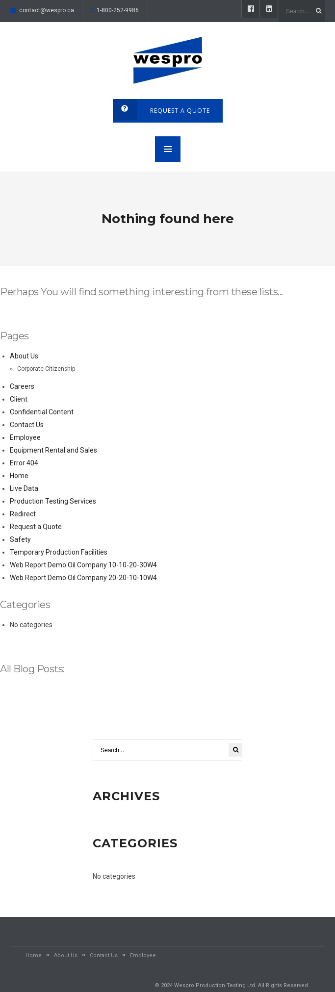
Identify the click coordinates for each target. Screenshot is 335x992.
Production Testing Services (53, 501)
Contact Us (27, 425)
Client (18, 399)
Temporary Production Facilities (58, 552)
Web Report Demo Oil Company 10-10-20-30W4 (83, 565)
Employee (25, 437)
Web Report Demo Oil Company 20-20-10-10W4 (83, 578)
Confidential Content (42, 412)
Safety (20, 539)
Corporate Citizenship (46, 368)
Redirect (23, 514)
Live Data (24, 488)
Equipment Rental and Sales (53, 450)
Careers (22, 386)
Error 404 (24, 463)
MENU (167, 149)
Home (19, 476)
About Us (24, 356)
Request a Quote (36, 527)
